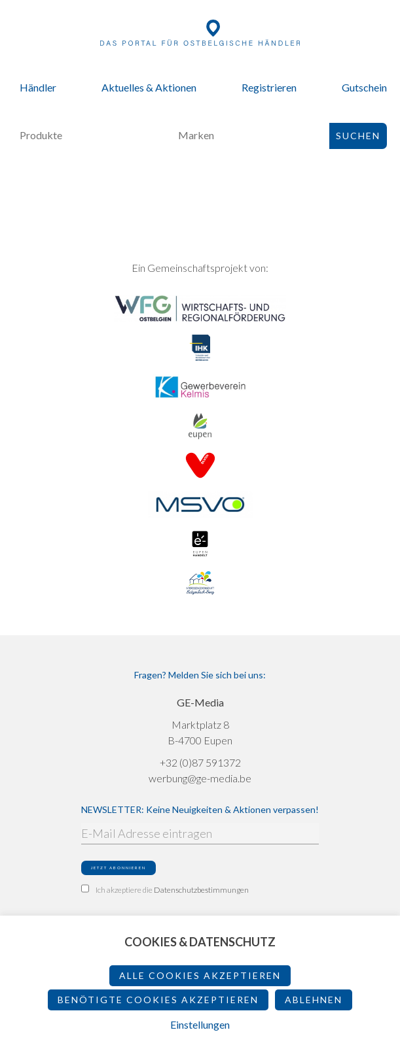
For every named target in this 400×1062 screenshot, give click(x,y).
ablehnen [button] (313, 999)
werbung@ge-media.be (200, 778)
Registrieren (269, 87)
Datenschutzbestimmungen (201, 890)
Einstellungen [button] (200, 1024)
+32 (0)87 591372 (200, 762)
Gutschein (364, 87)
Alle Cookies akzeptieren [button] (200, 975)
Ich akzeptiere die (165, 889)
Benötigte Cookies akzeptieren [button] (158, 999)
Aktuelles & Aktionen (148, 87)
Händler (38, 87)
